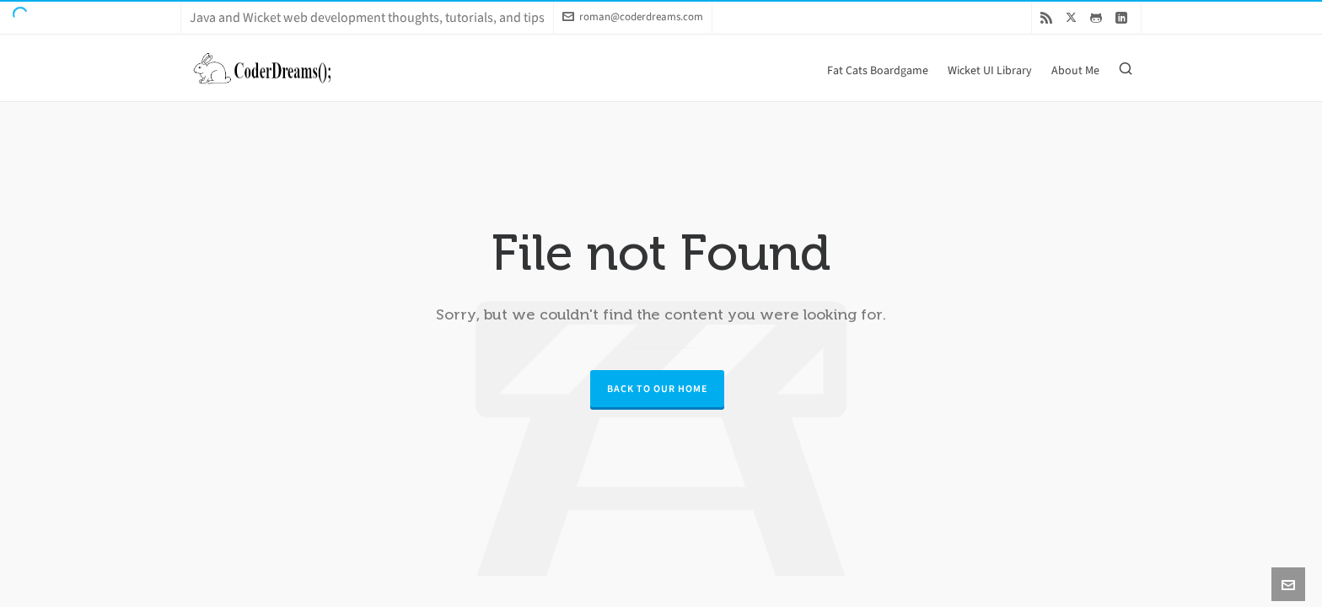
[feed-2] (1048, 17)
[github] (1098, 17)
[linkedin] (1123, 17)
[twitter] (1074, 17)
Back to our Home (657, 388)
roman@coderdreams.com (632, 16)
